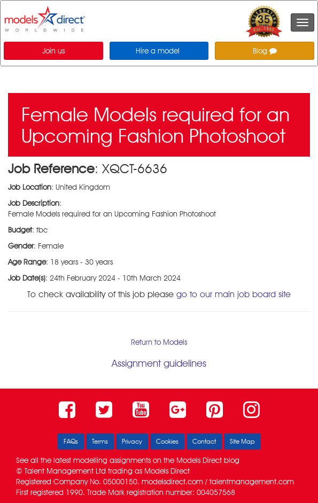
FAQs (71, 441)
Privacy (132, 441)
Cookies (167, 441)
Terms (100, 441)
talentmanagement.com (252, 481)
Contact (204, 441)
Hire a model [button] (158, 51)
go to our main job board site (233, 294)
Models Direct (199, 460)
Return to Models (159, 342)
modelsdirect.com (172, 481)
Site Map (242, 441)
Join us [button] (53, 51)
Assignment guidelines (159, 363)
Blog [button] (265, 51)
